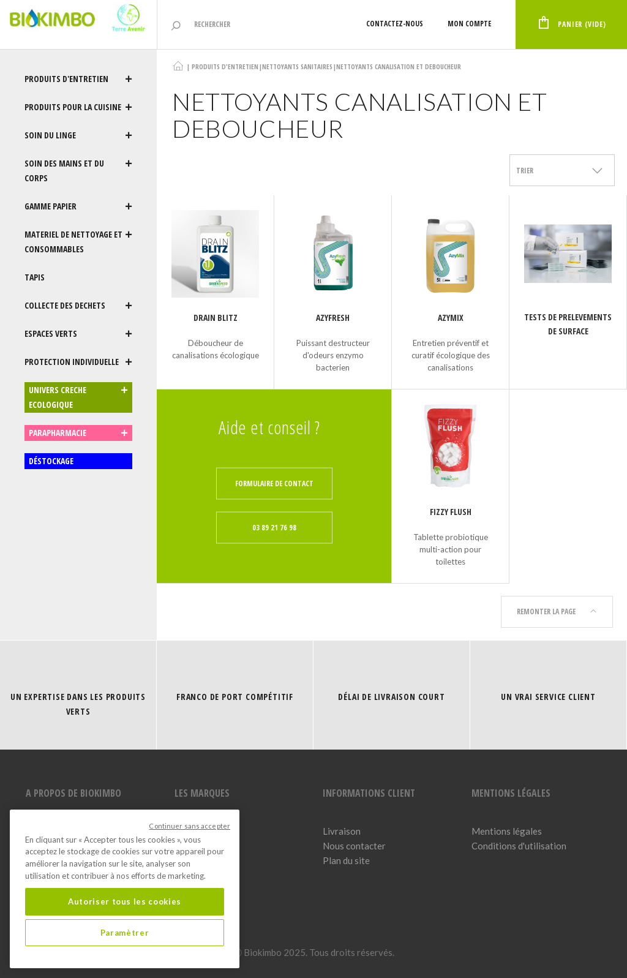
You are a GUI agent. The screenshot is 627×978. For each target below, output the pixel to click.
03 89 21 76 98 (274, 527)
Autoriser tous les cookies (124, 901)
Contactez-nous (392, 23)
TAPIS (34, 277)
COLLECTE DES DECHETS (78, 305)
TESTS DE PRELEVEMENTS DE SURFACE (568, 324)
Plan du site (346, 860)
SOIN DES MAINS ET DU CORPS (78, 171)
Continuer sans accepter (189, 826)
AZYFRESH (333, 317)
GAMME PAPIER (78, 206)
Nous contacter (354, 845)
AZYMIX (451, 317)
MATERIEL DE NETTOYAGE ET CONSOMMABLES (78, 242)
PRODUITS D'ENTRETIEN (78, 79)
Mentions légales (506, 831)
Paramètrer (124, 933)
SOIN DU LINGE (78, 135)
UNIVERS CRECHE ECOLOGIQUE (78, 397)
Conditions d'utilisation (518, 845)
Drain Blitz (215, 317)
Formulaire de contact (274, 483)
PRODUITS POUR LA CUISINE (78, 107)
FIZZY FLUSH (450, 511)
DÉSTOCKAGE (51, 461)
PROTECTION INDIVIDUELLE (78, 362)
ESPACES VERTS (78, 333)
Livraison (342, 831)
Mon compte (467, 23)
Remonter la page (557, 611)
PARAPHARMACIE (78, 433)
